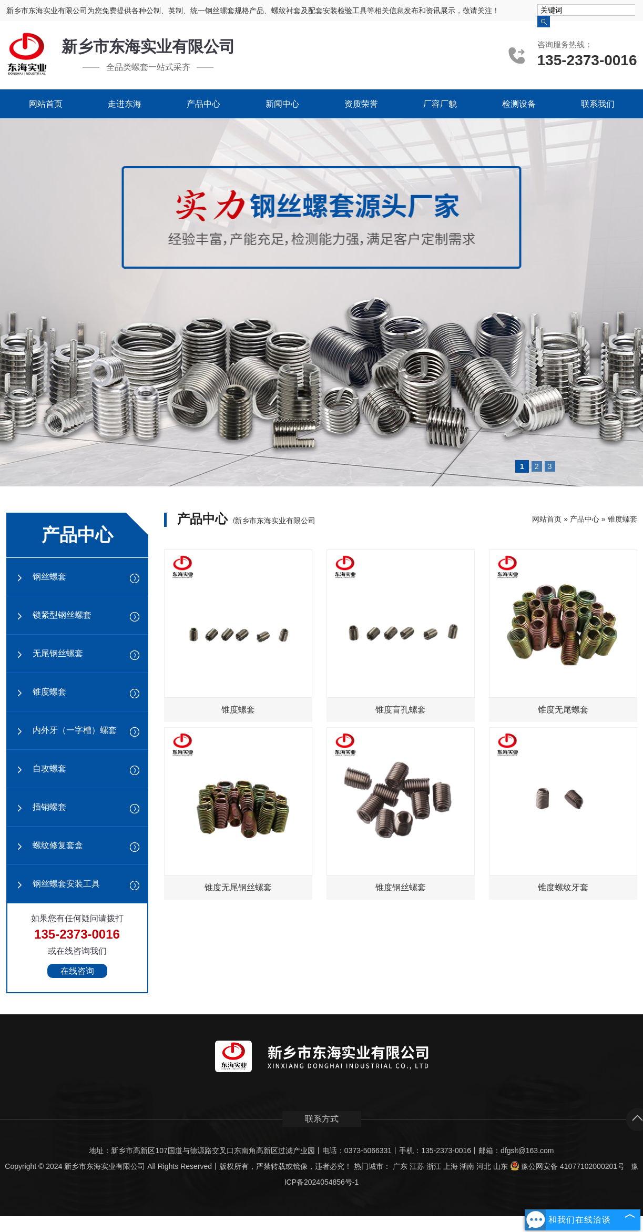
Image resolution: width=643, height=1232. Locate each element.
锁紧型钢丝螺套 (62, 614)
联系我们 (598, 103)
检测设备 (519, 103)
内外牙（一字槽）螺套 (75, 730)
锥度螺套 (49, 691)
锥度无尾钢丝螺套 (238, 887)
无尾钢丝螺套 (58, 653)
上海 (450, 1166)
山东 (500, 1166)
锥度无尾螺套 (563, 709)
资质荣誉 (361, 103)
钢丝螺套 (49, 576)
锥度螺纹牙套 (563, 887)
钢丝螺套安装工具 (66, 883)
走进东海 (124, 103)
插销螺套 (49, 806)
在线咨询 (77, 970)
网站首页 (46, 103)
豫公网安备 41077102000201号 (567, 1166)
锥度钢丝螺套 (400, 887)
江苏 (417, 1166)
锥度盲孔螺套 (400, 709)
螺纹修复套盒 (58, 845)
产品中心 (203, 103)
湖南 (467, 1166)
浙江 (433, 1166)
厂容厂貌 (440, 103)
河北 (483, 1166)
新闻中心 (282, 103)
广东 (400, 1166)
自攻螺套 (49, 768)
